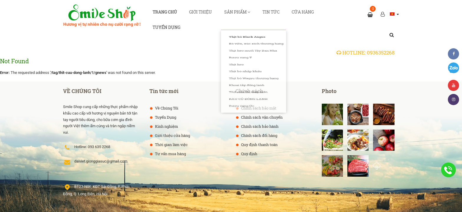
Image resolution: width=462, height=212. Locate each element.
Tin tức (258, 14)
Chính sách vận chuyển (261, 99)
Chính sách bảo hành (259, 109)
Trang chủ (173, 14)
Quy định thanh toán (259, 127)
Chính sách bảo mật (258, 90)
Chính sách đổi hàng (258, 118)
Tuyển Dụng (165, 99)
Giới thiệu (202, 14)
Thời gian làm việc (171, 127)
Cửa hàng (283, 14)
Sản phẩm (231, 14)
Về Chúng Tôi (166, 90)
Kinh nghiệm (166, 109)
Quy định (248, 136)
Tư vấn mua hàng (170, 136)
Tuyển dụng (312, 14)
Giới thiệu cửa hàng (172, 118)
